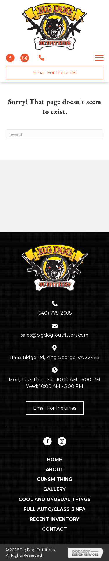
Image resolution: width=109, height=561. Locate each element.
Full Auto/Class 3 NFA (54, 509)
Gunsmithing (54, 479)
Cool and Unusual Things (55, 499)
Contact (54, 529)
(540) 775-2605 (54, 313)
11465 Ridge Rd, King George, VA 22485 (54, 357)
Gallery (54, 489)
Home (54, 459)
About (55, 469)
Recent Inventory (54, 519)
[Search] (54, 134)
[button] (10, 58)
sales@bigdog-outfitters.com (54, 335)
